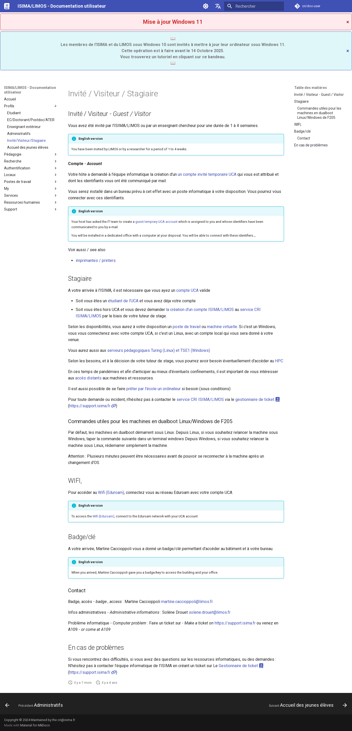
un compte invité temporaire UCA (207, 174)
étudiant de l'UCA (123, 300)
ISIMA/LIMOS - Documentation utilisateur (30, 90)
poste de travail (187, 326)
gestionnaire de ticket (257, 399)
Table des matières (310, 88)
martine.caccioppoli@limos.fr (187, 601)
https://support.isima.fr (92, 405)
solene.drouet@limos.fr (209, 612)
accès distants (88, 378)
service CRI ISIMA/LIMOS (200, 399)
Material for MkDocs (35, 725)
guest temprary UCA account (156, 222)
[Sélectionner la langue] (218, 6)
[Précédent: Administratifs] (35, 705)
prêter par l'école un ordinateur (153, 388)
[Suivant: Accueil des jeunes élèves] (306, 705)
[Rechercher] (254, 6)
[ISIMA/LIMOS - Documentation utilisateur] (7, 6)
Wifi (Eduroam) (111, 492)
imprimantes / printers (96, 260)
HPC (279, 360)
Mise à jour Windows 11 (173, 22)
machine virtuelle (222, 326)
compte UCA (187, 290)
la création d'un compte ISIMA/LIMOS (200, 309)
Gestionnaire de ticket (241, 665)
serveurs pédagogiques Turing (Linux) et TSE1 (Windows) (158, 350)
